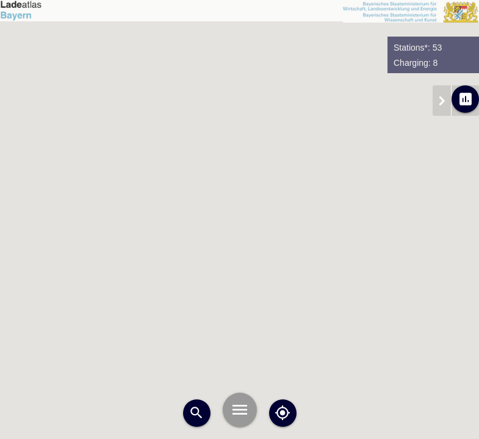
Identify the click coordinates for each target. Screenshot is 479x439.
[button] (177, 139)
